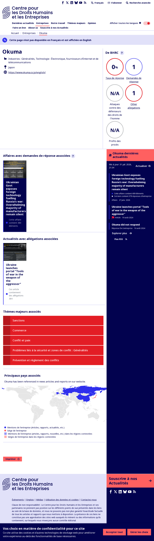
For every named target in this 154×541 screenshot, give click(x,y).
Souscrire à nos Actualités (54, 27)
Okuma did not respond (126, 224)
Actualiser (143, 166)
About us (33, 27)
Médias (39, 499)
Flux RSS (120, 239)
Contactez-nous (89, 499)
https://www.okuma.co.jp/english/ (27, 72)
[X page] (67, 2)
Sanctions (19, 320)
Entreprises (42, 23)
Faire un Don (19, 27)
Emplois (30, 499)
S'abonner (114, 2)
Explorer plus (122, 233)
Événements (18, 499)
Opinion (92, 23)
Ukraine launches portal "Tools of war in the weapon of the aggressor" (15, 274)
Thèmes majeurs (76, 23)
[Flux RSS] (85, 2)
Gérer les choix (139, 532)
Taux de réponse (115, 78)
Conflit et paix (21, 340)
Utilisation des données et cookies (62, 499)
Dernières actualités (23, 23)
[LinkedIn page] (72, 2)
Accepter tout (114, 532)
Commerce (19, 330)
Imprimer (12, 459)
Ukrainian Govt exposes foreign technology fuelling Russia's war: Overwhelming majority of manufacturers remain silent (129, 182)
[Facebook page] (63, 2)
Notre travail (58, 23)
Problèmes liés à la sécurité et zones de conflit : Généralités (50, 350)
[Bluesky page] (76, 2)
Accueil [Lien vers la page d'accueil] (15, 33)
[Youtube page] (80, 2)
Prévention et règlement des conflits (36, 360)
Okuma (43, 33)
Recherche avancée (137, 2)
